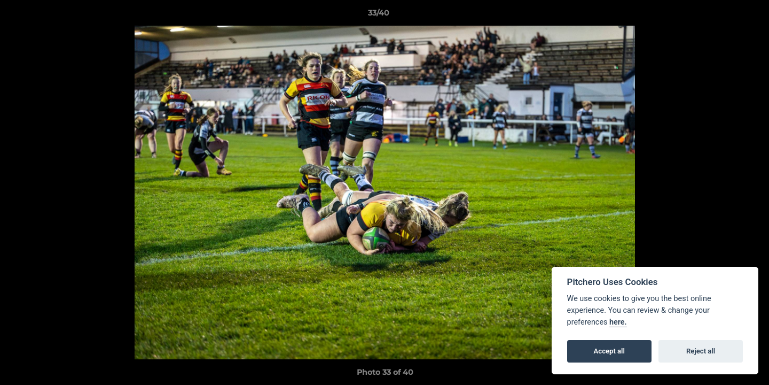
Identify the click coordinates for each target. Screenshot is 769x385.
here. (618, 322)
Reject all (700, 351)
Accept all (609, 351)
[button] (724, 15)
